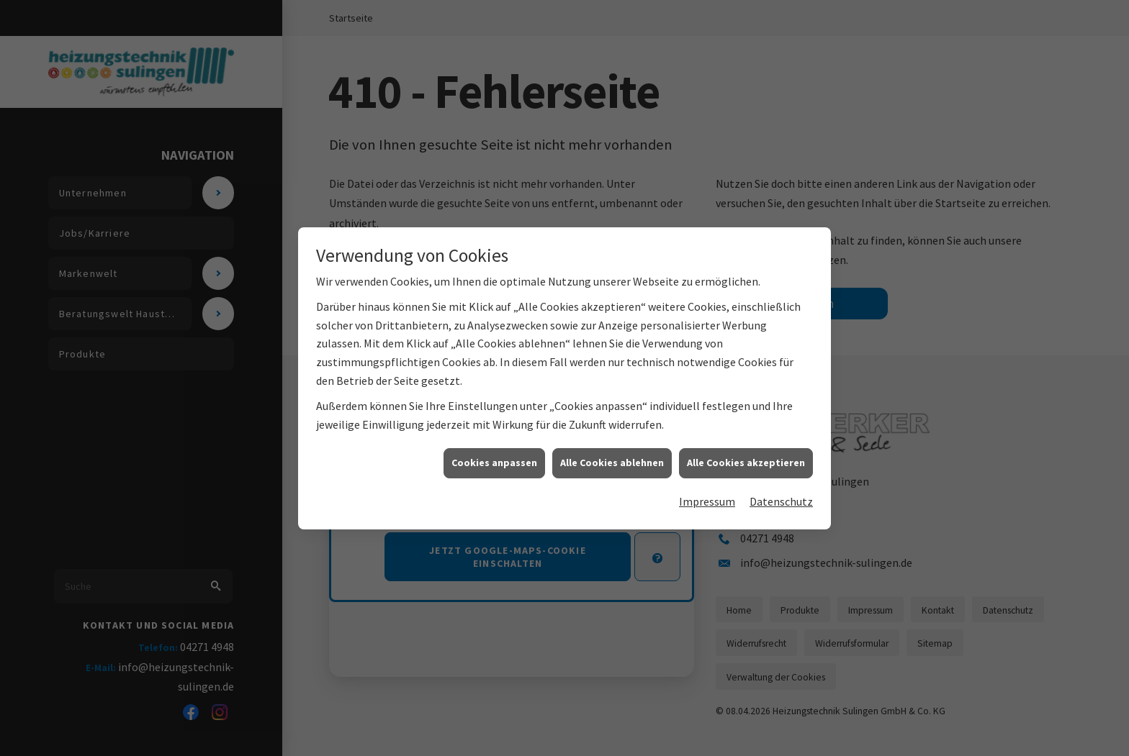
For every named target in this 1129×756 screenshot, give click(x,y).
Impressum (707, 502)
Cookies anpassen (494, 463)
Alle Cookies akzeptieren (746, 463)
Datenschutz (781, 502)
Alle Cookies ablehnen (612, 463)
